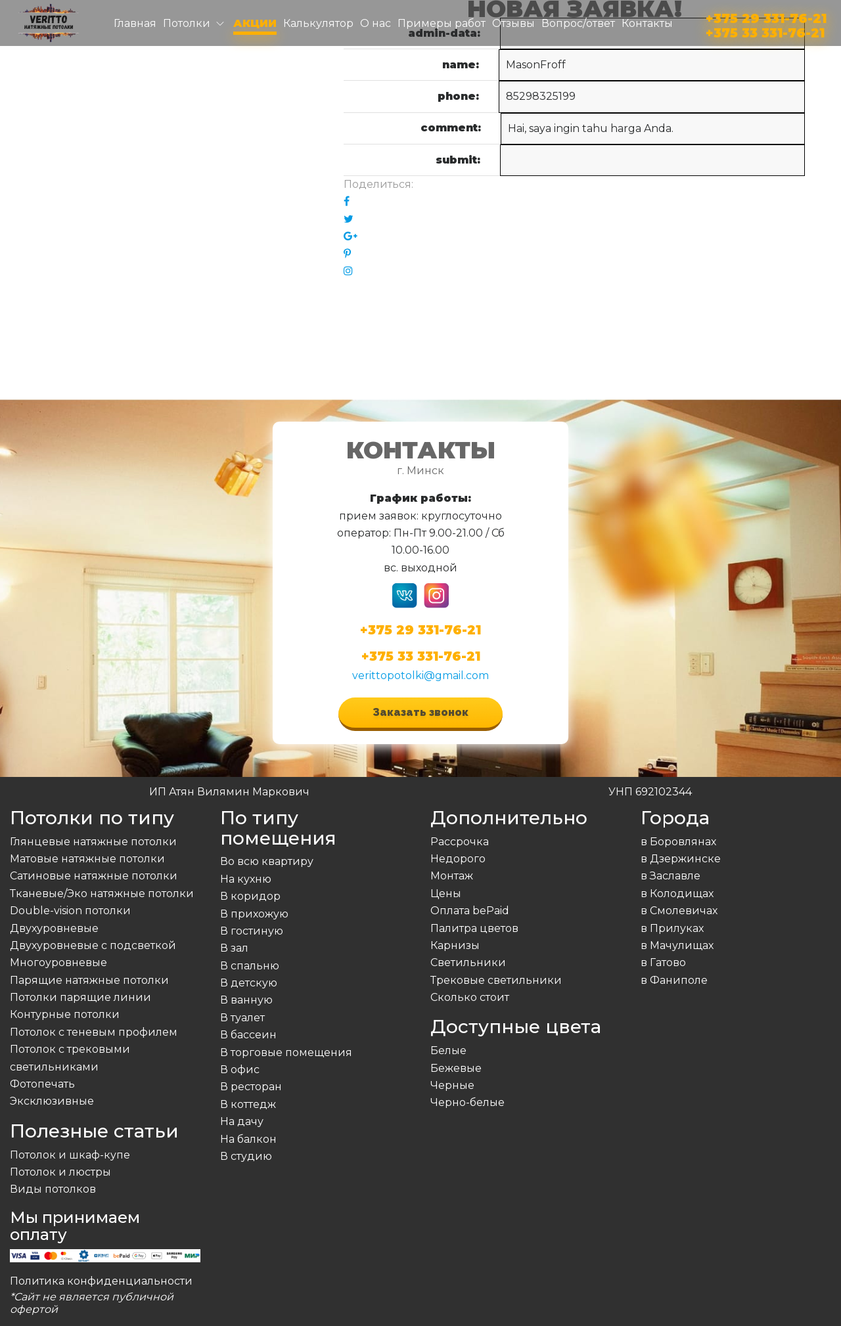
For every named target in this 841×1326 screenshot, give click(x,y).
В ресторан (251, 1086)
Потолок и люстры (60, 1172)
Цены (445, 893)
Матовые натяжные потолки (87, 858)
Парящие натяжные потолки (89, 980)
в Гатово (663, 962)
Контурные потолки (65, 1014)
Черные (452, 1085)
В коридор (250, 896)
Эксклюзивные (52, 1101)
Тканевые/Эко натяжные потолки (102, 893)
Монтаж (451, 876)
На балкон (248, 1139)
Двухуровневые (54, 928)
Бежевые (456, 1068)
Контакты (647, 23)
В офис (240, 1069)
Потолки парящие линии (80, 997)
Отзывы (513, 23)
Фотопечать (42, 1084)
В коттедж (248, 1104)
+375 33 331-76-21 (765, 30)
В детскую (248, 983)
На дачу (241, 1121)
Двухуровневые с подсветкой (93, 945)
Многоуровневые (58, 962)
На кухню (245, 879)
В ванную (246, 1000)
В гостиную (251, 931)
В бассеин (248, 1034)
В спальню (249, 966)
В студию (246, 1156)
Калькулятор (318, 23)
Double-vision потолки (70, 910)
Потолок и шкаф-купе (70, 1155)
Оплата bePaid (469, 910)
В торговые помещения (286, 1052)
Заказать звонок (420, 712)
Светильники (468, 962)
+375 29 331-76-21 (766, 16)
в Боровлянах (678, 841)
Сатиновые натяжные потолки (93, 876)
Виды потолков (53, 1189)
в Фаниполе (674, 980)
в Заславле (670, 876)
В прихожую (254, 914)
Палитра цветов (474, 928)
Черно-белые (467, 1102)
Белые (448, 1050)
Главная (135, 23)
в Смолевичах (679, 910)
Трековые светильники (496, 980)
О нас (375, 23)
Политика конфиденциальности (101, 1281)
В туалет (242, 1017)
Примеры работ (442, 23)
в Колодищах (677, 893)
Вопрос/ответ (578, 23)
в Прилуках (672, 928)
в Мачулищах (677, 945)
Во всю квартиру (266, 861)
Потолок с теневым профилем (93, 1032)
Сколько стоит (469, 997)
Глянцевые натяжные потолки (93, 841)
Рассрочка (459, 841)
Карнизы (455, 945)
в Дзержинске (681, 858)
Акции (255, 23)
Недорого (458, 858)
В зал (234, 948)
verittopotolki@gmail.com (420, 675)
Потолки (186, 23)
